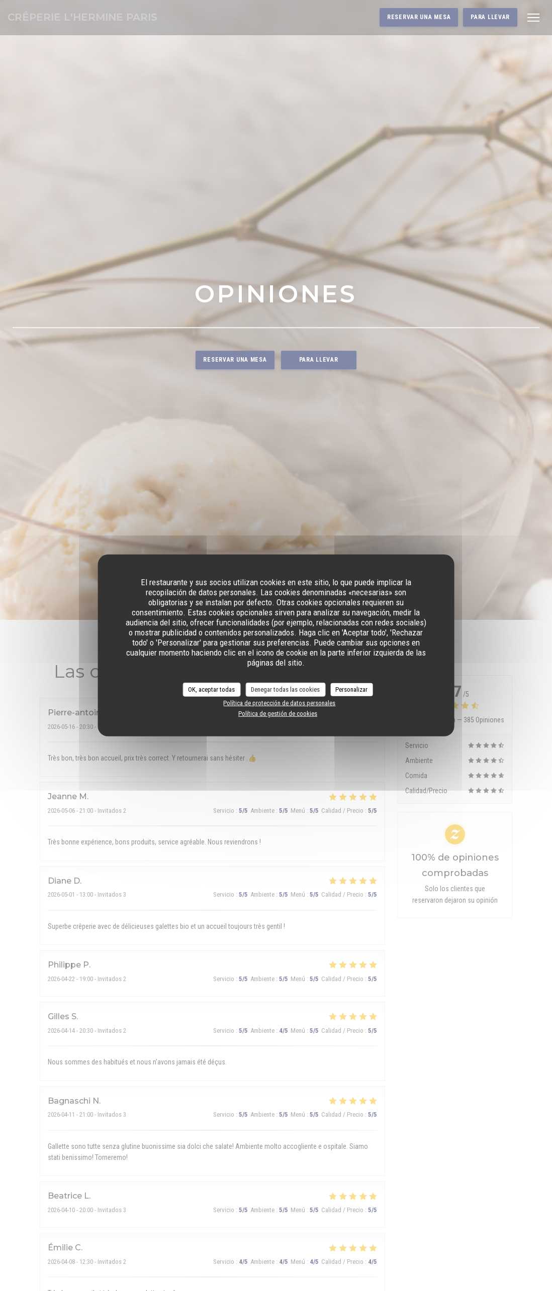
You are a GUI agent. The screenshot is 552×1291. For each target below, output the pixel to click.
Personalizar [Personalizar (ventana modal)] (351, 689)
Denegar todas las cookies (285, 689)
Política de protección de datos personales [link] (279, 702)
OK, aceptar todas (211, 689)
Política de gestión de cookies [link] (277, 713)
